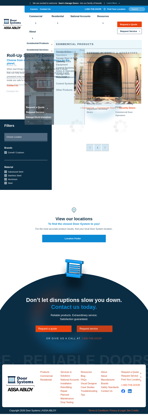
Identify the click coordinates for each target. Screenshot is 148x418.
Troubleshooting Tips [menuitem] (89, 397)
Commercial (88, 108)
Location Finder (73, 238)
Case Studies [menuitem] (88, 391)
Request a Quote (128, 26)
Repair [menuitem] (64, 395)
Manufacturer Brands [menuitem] (108, 385)
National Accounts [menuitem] (73, 22)
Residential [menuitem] (53, 22)
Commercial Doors (106, 108)
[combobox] (137, 11)
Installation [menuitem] (66, 387)
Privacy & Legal (116, 414)
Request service (93, 330)
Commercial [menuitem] (34, 22)
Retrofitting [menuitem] (66, 391)
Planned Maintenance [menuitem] (67, 401)
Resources (87, 375)
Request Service (128, 33)
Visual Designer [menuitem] (89, 387)
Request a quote (42, 330)
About (104, 375)
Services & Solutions (66, 377)
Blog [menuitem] (83, 380)
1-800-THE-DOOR (93, 11)
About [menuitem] (109, 22)
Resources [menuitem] (93, 22)
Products (45, 375)
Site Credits (133, 414)
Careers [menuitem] (34, 11)
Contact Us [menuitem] (45, 11)
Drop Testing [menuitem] (67, 406)
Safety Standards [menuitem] (110, 391)
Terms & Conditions (95, 414)
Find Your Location (126, 389)
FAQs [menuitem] (84, 383)
